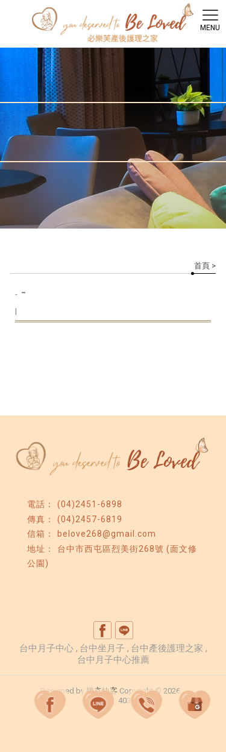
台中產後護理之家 (167, 648)
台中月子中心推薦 (113, 659)
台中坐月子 (102, 648)
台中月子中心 (46, 648)
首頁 (202, 265)
